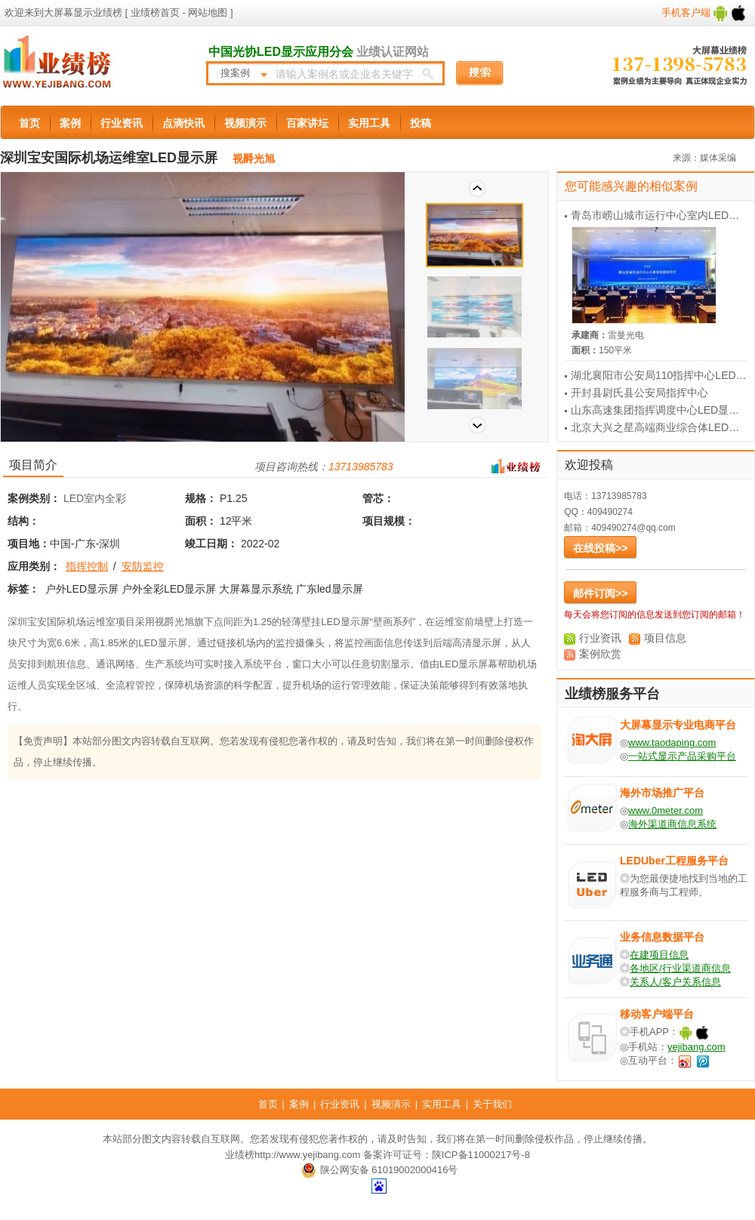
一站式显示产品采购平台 (682, 756)
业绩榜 (239, 1154)
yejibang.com (696, 1046)
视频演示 (245, 123)
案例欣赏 (600, 654)
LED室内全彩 (94, 498)
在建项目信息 (659, 954)
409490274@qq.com (633, 527)
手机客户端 (703, 12)
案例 (70, 123)
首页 (29, 123)
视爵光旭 (254, 158)
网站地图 (207, 12)
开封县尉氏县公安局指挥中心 (639, 393)
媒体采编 (718, 157)
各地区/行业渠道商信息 (680, 968)
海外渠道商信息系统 (672, 824)
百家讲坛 (307, 123)
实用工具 (369, 123)
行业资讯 (121, 123)
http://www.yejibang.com (307, 1154)
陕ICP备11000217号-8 (481, 1154)
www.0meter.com (665, 810)
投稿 (420, 123)
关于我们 (492, 1104)
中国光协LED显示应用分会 (280, 51)
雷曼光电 (626, 335)
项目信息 (665, 638)
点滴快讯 (183, 123)
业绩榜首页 (155, 12)
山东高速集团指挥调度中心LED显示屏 (660, 410)
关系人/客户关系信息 (675, 981)
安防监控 (143, 566)
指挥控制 (87, 566)
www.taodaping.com (672, 742)
